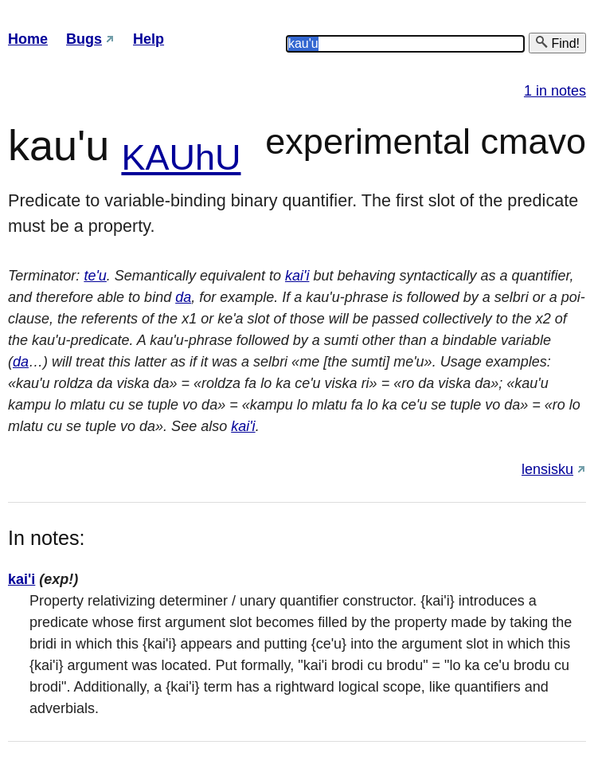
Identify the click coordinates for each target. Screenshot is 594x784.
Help (148, 39)
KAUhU (180, 157)
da (183, 297)
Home (28, 39)
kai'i (297, 276)
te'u (95, 276)
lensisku (547, 469)
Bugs (84, 39)
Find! (557, 42)
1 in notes (555, 91)
